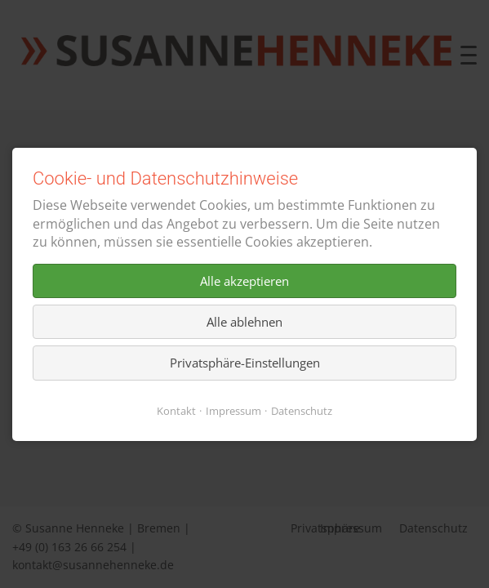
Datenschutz (301, 410)
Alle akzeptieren (244, 280)
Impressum (233, 410)
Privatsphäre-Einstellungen (245, 362)
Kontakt (176, 410)
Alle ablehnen (244, 322)
